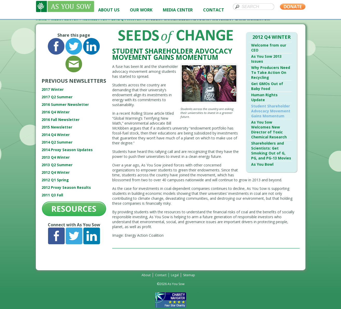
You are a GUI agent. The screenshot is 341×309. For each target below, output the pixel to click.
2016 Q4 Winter (56, 112)
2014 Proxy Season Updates (67, 149)
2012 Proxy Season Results (66, 187)
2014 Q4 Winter (56, 134)
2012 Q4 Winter (56, 172)
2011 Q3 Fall (52, 194)
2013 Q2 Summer (57, 164)
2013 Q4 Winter (56, 157)
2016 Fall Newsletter (60, 119)
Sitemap (189, 275)
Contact (160, 275)
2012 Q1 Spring (55, 179)
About (146, 275)
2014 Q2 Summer (57, 142)
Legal (175, 275)
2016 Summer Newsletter (65, 104)
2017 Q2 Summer (57, 96)
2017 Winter (53, 89)
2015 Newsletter (57, 127)
